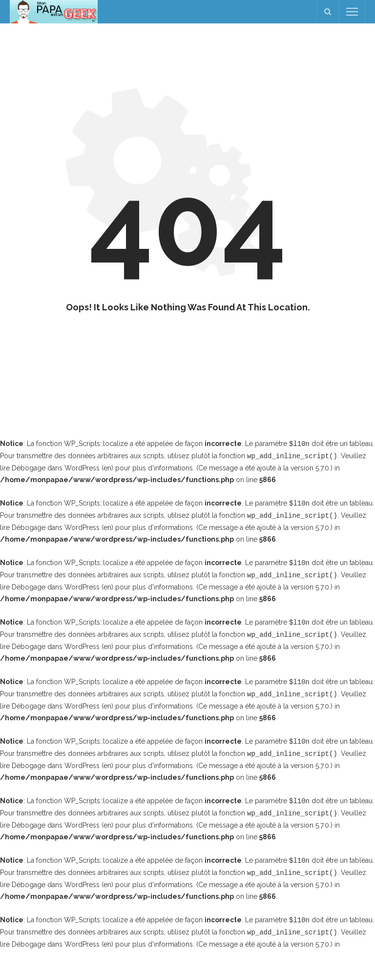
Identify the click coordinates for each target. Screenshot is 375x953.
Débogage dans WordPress (56, 467)
